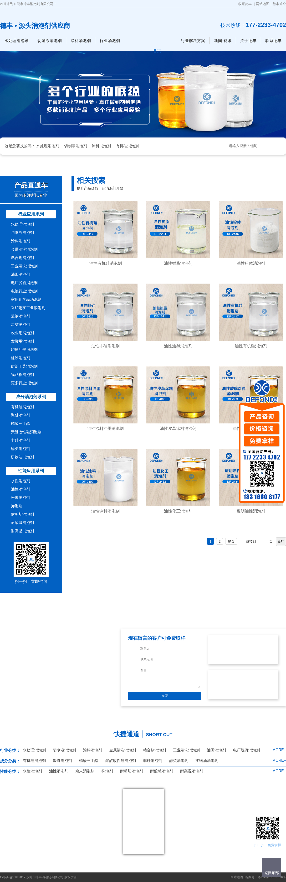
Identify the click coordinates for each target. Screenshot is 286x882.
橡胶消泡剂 (20, 358)
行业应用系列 (31, 214)
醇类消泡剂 (20, 449)
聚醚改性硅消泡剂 (26, 432)
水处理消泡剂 (16, 40)
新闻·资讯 (222, 40)
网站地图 (262, 4)
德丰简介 (279, 4)
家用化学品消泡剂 (26, 299)
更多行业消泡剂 (24, 383)
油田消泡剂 (20, 274)
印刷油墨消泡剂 (24, 350)
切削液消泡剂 (49, 40)
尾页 (231, 541)
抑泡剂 (16, 506)
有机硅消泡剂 (127, 146)
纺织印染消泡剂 (24, 366)
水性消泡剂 (20, 481)
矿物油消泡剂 (22, 457)
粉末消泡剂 (20, 498)
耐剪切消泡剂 (22, 514)
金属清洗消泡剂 (24, 249)
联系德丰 (273, 40)
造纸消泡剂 (20, 316)
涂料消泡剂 (81, 40)
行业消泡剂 (110, 40)
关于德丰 (248, 40)
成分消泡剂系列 (31, 396)
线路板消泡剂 (22, 375)
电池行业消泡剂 (24, 291)
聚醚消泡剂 (20, 415)
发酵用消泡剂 (22, 341)
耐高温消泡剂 (22, 531)
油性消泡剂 (20, 489)
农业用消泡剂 (22, 333)
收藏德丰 (245, 4)
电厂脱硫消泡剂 (24, 283)
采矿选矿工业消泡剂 (28, 308)
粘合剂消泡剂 (22, 258)
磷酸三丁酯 (20, 424)
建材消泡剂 (20, 324)
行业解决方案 (193, 40)
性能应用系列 (31, 470)
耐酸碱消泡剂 (22, 523)
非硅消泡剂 (20, 440)
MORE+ (279, 750)
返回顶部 (272, 873)
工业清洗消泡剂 (24, 266)
